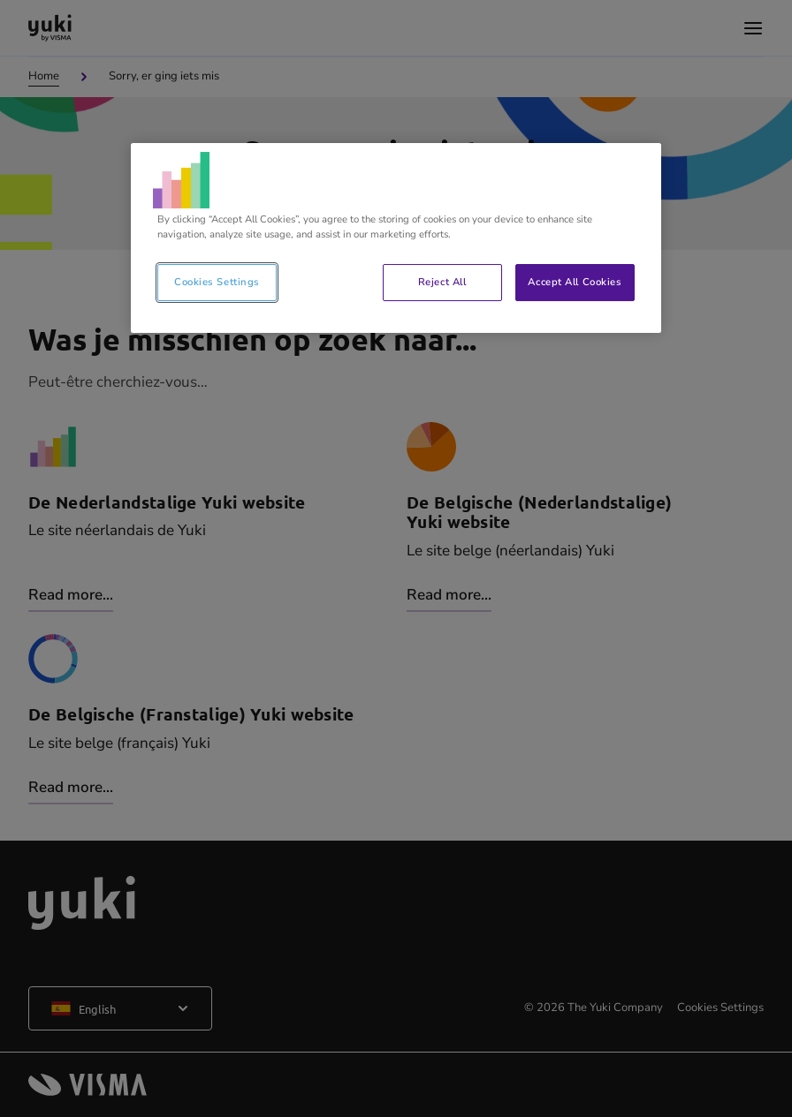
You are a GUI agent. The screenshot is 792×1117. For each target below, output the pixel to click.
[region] (396, 238)
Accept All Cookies (574, 282)
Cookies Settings (217, 282)
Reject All (442, 282)
